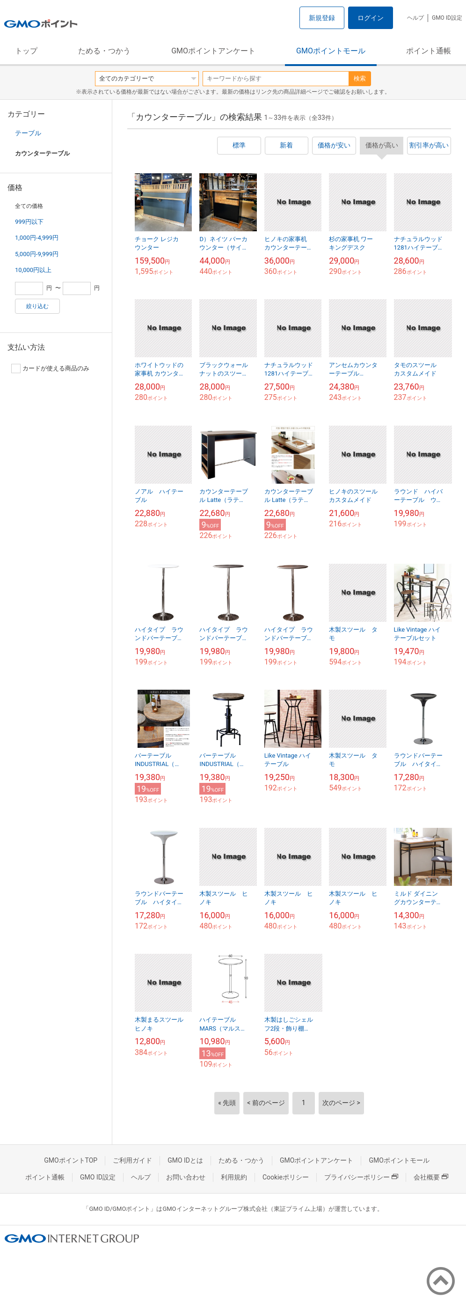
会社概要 (431, 1177)
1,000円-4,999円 (36, 237)
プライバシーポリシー (361, 1177)
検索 (360, 78)
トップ (26, 50)
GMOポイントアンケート (213, 50)
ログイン (370, 18)
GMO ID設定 (447, 18)
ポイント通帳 (428, 50)
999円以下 (29, 221)
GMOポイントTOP (70, 1160)
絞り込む (37, 306)
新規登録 (322, 18)
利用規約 (234, 1177)
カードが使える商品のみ (50, 368)
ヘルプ (415, 18)
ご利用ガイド (132, 1160)
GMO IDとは (185, 1160)
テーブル (28, 133)
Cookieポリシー (285, 1177)
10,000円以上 (33, 269)
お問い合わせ (185, 1177)
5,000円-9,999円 (36, 254)
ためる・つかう (104, 50)
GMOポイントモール (330, 50)
